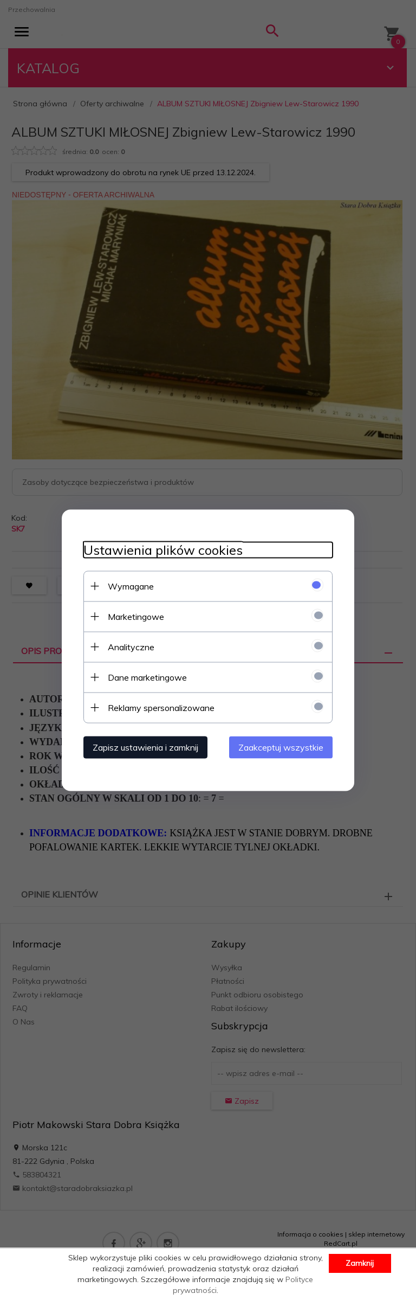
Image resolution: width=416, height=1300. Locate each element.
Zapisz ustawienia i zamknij (145, 746)
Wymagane (131, 585)
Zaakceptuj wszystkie (280, 746)
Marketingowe (136, 616)
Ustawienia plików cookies (163, 550)
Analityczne (131, 646)
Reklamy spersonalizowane (161, 707)
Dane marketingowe (147, 676)
